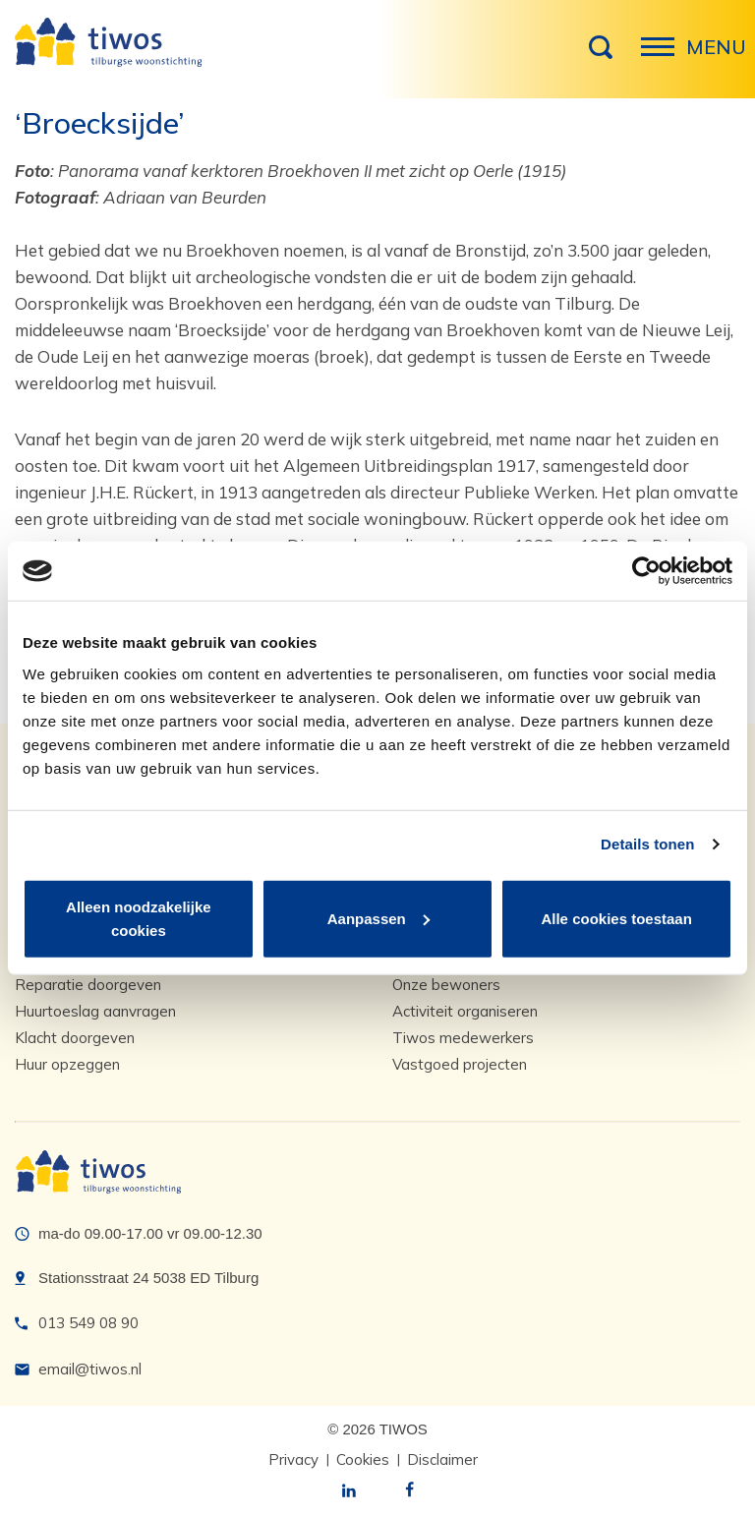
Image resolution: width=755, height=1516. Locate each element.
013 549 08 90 (88, 1322)
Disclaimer (442, 1459)
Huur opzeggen (67, 1064)
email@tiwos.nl (90, 1369)
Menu (663, 57)
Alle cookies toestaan (616, 917)
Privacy (293, 1459)
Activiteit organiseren (465, 1011)
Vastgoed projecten (459, 1064)
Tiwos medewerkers (463, 1037)
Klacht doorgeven (75, 1037)
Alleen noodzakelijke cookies (138, 918)
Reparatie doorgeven (88, 984)
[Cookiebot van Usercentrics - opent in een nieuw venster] (646, 571)
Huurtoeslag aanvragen (95, 1011)
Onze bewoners (446, 984)
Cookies (362, 1459)
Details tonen (647, 844)
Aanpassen (378, 917)
